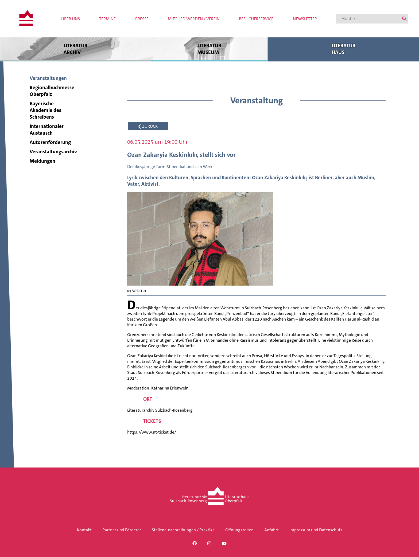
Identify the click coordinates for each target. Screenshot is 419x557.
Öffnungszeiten (239, 530)
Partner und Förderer (121, 530)
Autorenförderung (50, 142)
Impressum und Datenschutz (315, 530)
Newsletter (305, 19)
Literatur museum (209, 48)
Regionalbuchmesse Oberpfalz (52, 91)
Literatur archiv (75, 48)
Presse (142, 19)
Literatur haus (343, 48)
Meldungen (42, 161)
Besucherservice (256, 19)
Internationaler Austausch (47, 129)
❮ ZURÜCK (148, 126)
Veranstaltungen (48, 78)
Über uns (70, 19)
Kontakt (84, 530)
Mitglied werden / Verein (194, 19)
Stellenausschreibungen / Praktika (183, 530)
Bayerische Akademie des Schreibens (45, 110)
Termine (107, 19)
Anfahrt (271, 530)
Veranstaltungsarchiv (53, 151)
